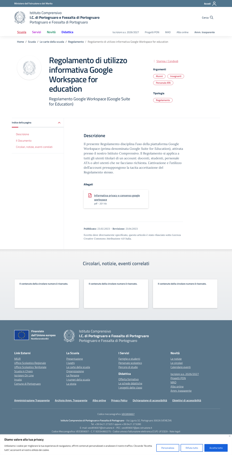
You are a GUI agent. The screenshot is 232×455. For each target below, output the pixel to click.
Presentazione (74, 359)
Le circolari (177, 363)
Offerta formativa (128, 379)
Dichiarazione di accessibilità (150, 400)
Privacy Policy (119, 400)
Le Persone (72, 375)
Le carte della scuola (78, 367)
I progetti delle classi (130, 387)
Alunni (159, 76)
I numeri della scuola (78, 379)
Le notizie (176, 359)
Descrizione (22, 134)
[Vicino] (229, 436)
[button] (38, 123)
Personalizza (167, 448)
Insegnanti (175, 76)
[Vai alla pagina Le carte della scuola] (52, 42)
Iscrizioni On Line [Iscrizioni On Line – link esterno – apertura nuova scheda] (24, 375)
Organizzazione (75, 371)
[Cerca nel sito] (207, 17)
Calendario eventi (181, 367)
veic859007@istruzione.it (101, 427)
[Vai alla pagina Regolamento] (76, 42)
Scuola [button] (21, 32)
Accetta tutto (216, 448)
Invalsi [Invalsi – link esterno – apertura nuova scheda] (18, 379)
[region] (116, 444)
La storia (71, 384)
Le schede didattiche (130, 383)
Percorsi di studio (128, 367)
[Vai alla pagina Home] (20, 42)
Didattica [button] (67, 32)
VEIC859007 (128, 414)
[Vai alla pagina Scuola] (32, 42)
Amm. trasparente (204, 32)
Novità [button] (51, 32)
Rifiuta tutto (192, 448)
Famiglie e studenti (129, 359)
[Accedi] (210, 3)
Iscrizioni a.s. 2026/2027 (126, 32)
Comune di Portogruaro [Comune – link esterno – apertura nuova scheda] (27, 384)
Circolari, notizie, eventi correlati (34, 147)
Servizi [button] (36, 32)
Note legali (175, 431)
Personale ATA (163, 83)
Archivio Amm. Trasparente (71, 400)
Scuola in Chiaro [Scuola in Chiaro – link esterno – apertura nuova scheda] (23, 371)
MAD (168, 32)
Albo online (183, 32)
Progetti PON (152, 32)
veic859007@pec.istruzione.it (137, 427)
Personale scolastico (130, 363)
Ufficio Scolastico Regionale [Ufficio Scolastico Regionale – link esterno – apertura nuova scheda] (30, 363)
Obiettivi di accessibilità (186, 400)
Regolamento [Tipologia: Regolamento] (163, 100)
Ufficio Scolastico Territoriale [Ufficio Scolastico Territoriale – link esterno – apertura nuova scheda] (30, 367)
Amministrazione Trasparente (32, 400)
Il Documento (23, 140)
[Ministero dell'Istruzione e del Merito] (33, 3)
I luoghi (70, 363)
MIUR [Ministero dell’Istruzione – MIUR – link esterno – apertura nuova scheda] (17, 359)
